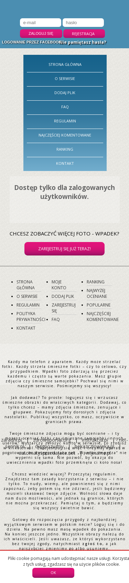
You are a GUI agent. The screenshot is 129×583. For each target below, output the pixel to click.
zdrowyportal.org (52, 439)
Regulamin (65, 120)
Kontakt (65, 163)
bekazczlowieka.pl (94, 446)
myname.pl (98, 453)
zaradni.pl (11, 439)
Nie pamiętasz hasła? (82, 42)
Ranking (64, 149)
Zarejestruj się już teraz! (64, 249)
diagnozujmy (50, 446)
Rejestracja (83, 33)
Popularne (98, 305)
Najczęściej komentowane (65, 135)
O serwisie (65, 78)
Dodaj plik (64, 92)
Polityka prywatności (31, 316)
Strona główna (65, 64)
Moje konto (59, 285)
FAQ (65, 106)
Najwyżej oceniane (97, 293)
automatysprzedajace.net (47, 453)
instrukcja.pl (95, 439)
